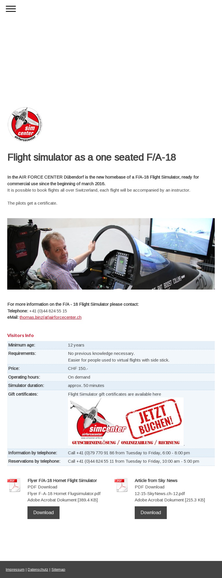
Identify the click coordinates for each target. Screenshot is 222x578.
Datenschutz (38, 569)
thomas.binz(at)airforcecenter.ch (51, 317)
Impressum (15, 569)
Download (43, 512)
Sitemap (58, 569)
